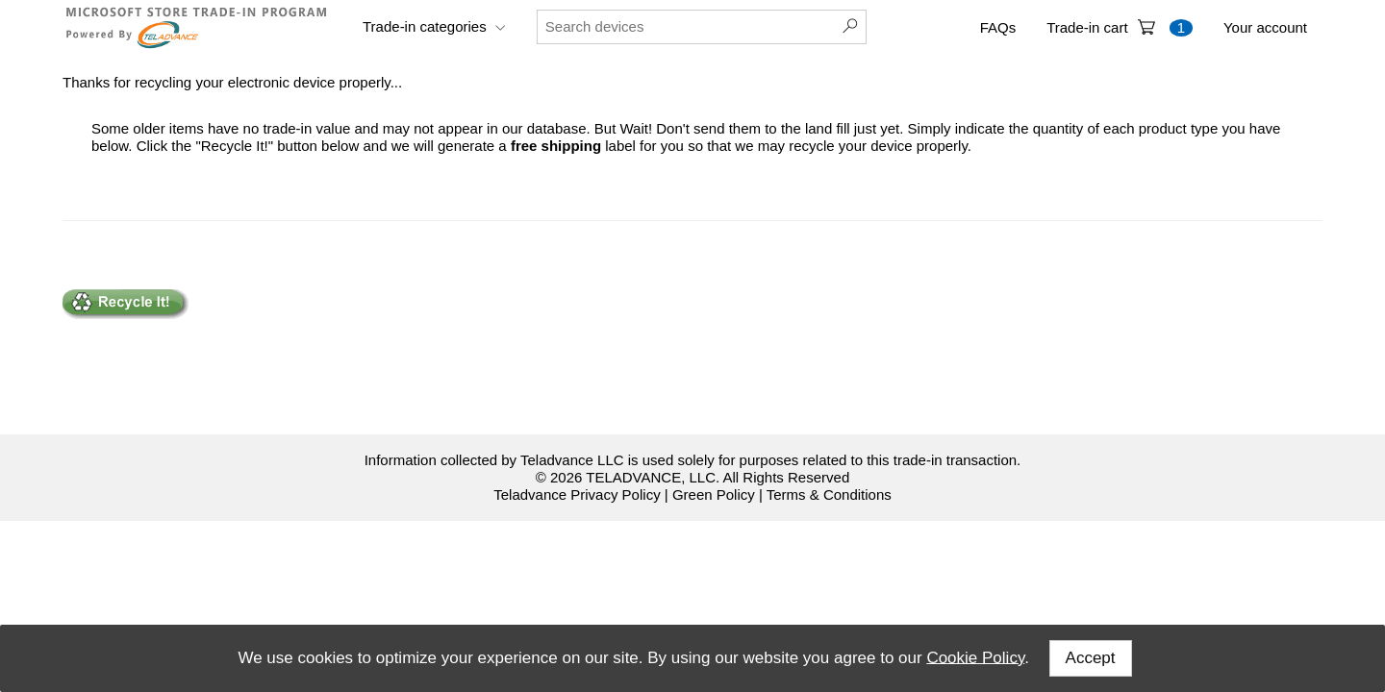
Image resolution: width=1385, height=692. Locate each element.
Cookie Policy (975, 657)
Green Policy (713, 494)
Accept (1091, 658)
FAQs (998, 27)
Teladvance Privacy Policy (576, 494)
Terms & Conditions (829, 494)
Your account (1265, 27)
